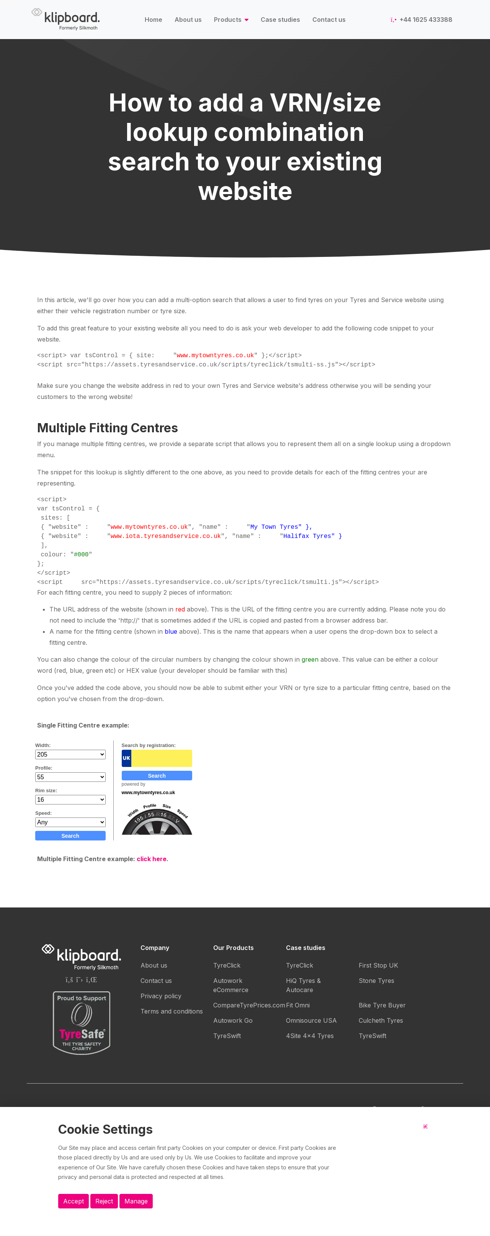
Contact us (329, 19)
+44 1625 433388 (421, 19)
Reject (104, 1201)
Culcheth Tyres (381, 1020)
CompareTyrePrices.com (249, 1005)
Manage (136, 1201)
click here (152, 859)
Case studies (280, 19)
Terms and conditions (171, 1011)
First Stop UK (378, 965)
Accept (73, 1201)
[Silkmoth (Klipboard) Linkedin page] (91, 979)
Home (153, 19)
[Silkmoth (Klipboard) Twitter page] (79, 979)
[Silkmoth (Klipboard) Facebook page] (69, 979)
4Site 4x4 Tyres (310, 1036)
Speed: (43, 813)
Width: (43, 745)
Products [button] (228, 19)
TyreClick (226, 965)
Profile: (43, 768)
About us (188, 19)
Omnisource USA (311, 1020)
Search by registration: (149, 745)
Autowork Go (233, 1020)
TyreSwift (227, 1036)
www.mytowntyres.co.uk (148, 792)
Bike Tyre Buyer (382, 1005)
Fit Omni (298, 1005)
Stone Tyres (376, 980)
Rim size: (46, 790)
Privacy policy (160, 996)
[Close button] (427, 1132)
